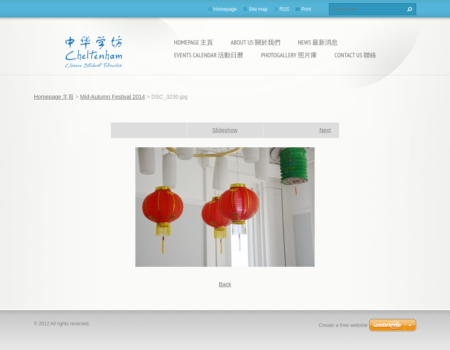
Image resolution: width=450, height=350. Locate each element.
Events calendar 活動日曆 (208, 55)
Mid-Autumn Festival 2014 (112, 97)
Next (325, 130)
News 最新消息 (318, 42)
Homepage (225, 9)
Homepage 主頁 (193, 42)
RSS (285, 9)
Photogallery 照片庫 (289, 55)
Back (225, 284)
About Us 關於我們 (255, 42)
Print (306, 9)
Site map (257, 9)
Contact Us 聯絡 (355, 55)
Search (409, 9)
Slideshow (225, 130)
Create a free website (343, 325)
